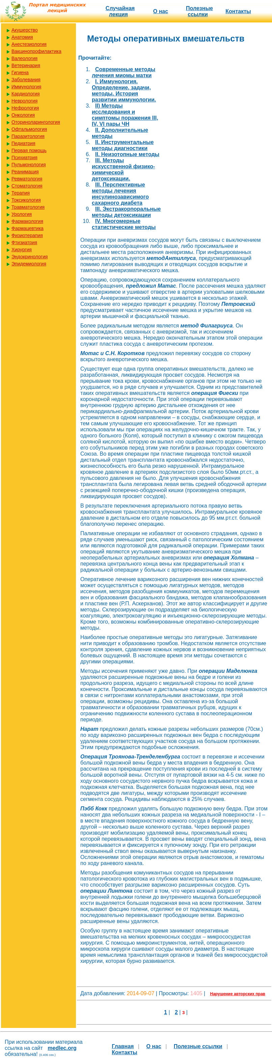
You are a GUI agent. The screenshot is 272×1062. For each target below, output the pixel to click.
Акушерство (24, 30)
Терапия (20, 193)
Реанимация (25, 171)
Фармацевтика (27, 228)
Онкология (23, 115)
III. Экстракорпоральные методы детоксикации (126, 212)
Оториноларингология (35, 122)
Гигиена (20, 72)
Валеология (24, 58)
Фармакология (27, 221)
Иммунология (26, 86)
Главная (123, 1046)
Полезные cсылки (199, 11)
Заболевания (25, 79)
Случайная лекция (120, 11)
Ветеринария (25, 65)
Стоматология (27, 186)
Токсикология (26, 200)
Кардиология (25, 93)
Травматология (28, 207)
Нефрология (25, 108)
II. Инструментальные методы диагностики (123, 145)
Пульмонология (28, 164)
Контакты (238, 11)
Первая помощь (29, 150)
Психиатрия (24, 157)
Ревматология (26, 178)
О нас (160, 11)
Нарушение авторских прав (237, 994)
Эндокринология (29, 256)
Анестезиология (29, 44)
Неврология (24, 101)
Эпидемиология (28, 263)
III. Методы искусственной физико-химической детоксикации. (123, 169)
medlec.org (62, 1048)
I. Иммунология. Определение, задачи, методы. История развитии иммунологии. (124, 91)
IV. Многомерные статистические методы (124, 224)
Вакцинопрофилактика (36, 51)
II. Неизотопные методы (127, 154)
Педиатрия (23, 143)
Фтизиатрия (24, 242)
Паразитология (28, 136)
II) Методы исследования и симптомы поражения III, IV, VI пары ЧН (125, 115)
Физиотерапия (27, 235)
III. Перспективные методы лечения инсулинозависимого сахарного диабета (120, 194)
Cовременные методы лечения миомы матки (123, 72)
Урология (21, 214)
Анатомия (22, 37)
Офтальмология (29, 129)
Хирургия (21, 249)
